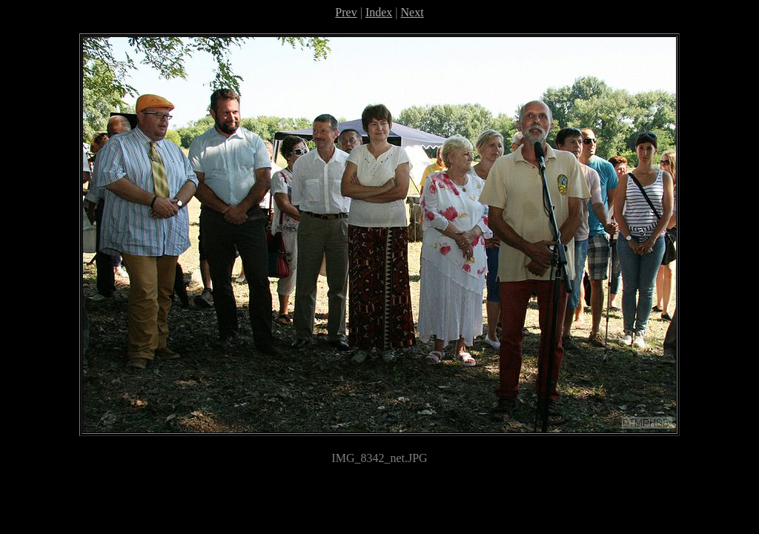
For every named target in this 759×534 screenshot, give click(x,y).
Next (412, 12)
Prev (346, 12)
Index (378, 12)
